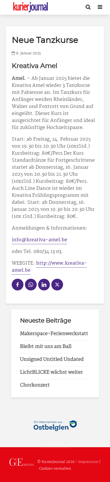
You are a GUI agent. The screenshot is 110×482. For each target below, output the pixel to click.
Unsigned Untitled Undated (52, 360)
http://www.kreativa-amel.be (49, 266)
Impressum (88, 462)
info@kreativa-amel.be (39, 240)
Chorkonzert (35, 385)
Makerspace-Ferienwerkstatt (54, 334)
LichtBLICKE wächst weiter (51, 372)
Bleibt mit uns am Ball (45, 347)
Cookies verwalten (55, 469)
